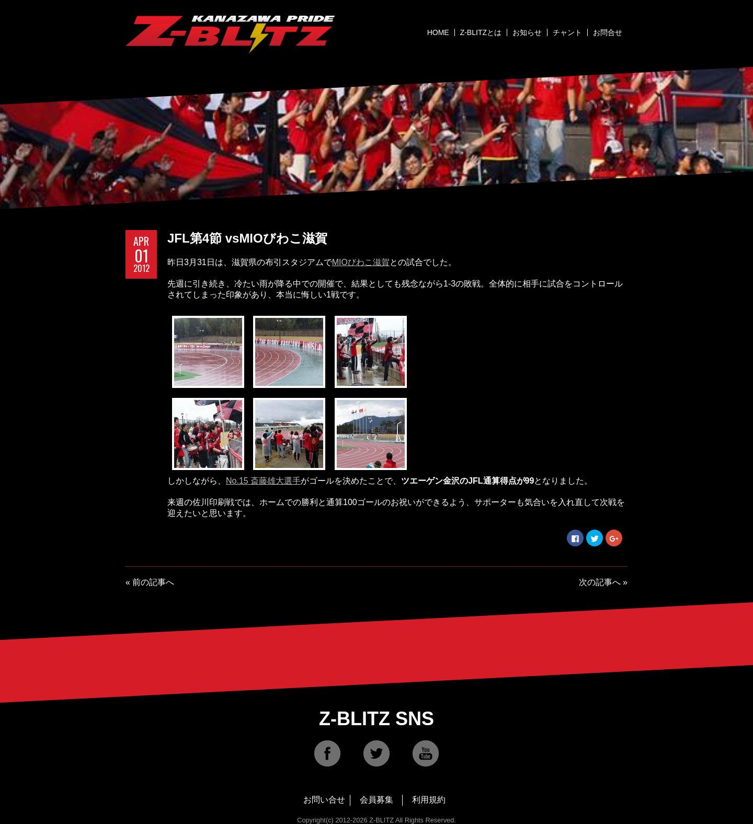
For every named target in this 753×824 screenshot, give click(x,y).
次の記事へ (600, 582)
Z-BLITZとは (480, 32)
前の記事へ (153, 582)
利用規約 (429, 799)
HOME (438, 32)
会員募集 (376, 799)
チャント (567, 32)
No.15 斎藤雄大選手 (263, 480)
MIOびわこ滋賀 (361, 262)
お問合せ (607, 32)
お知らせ (527, 32)
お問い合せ (324, 799)
